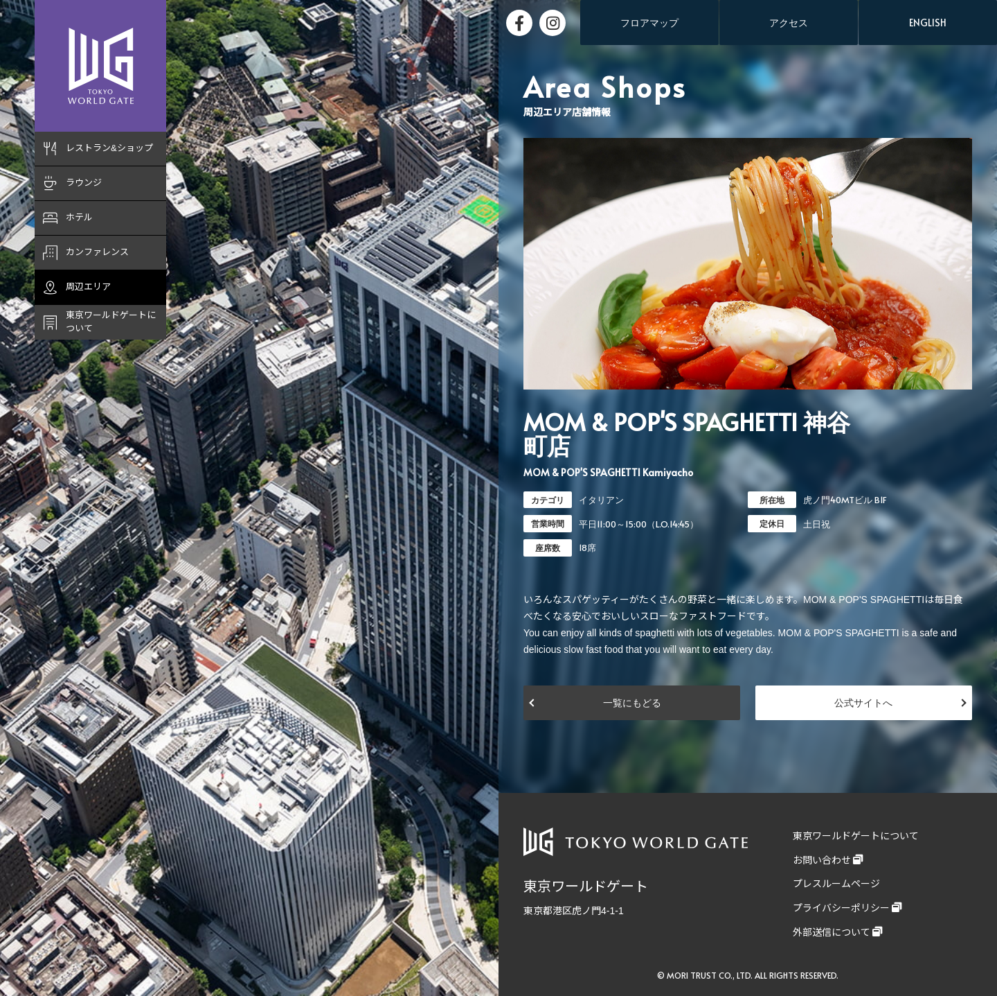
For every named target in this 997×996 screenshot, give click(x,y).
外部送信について (831, 932)
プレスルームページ (836, 883)
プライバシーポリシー (841, 908)
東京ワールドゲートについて (856, 835)
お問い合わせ (822, 860)
